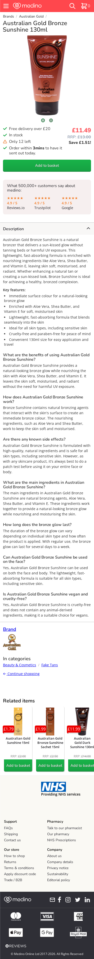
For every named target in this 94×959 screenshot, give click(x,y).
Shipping (11, 834)
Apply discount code (20, 874)
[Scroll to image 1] (43, 120)
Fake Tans (49, 665)
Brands (8, 16)
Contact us (12, 840)
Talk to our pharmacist (64, 828)
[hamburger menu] (6, 6)
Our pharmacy (58, 834)
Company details (60, 862)
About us (54, 856)
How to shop (14, 856)
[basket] (85, 6)
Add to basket (47, 165)
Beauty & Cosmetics (19, 665)
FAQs (8, 828)
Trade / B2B (13, 880)
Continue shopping (21, 673)
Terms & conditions (19, 868)
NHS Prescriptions (61, 840)
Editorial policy (58, 880)
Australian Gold (31, 16)
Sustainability (57, 874)
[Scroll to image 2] (51, 120)
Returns (10, 862)
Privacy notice (57, 868)
